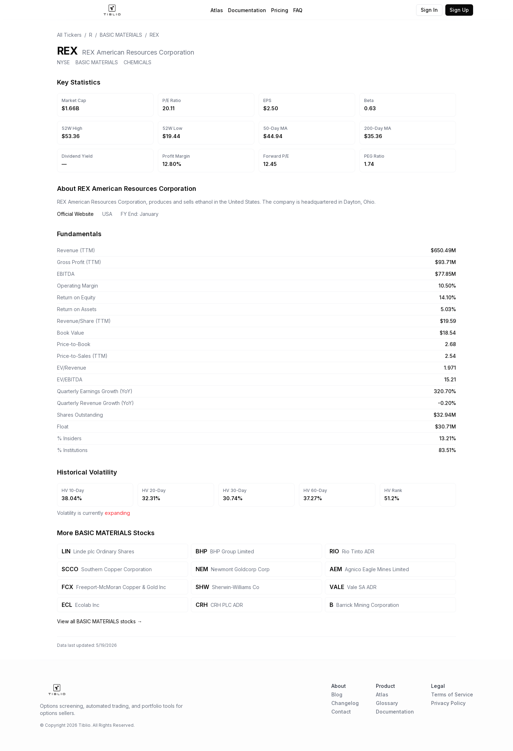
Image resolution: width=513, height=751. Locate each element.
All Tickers (69, 35)
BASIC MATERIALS (121, 35)
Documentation (247, 10)
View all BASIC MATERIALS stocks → (99, 621)
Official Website (75, 214)
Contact (341, 712)
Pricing (279, 10)
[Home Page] (112, 10)
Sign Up (459, 10)
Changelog (345, 703)
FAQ (297, 10)
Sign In (429, 10)
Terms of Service (452, 694)
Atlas (217, 10)
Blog (336, 694)
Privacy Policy (448, 703)
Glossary (387, 703)
